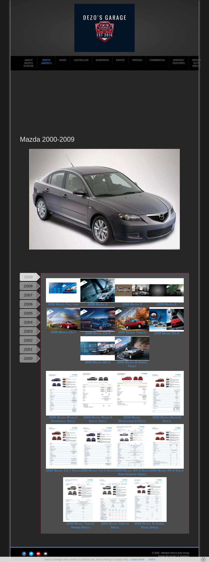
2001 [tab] (28, 349)
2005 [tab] (28, 313)
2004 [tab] (28, 322)
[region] (104, 205)
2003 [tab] (28, 331)
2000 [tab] (28, 358)
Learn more (137, 559)
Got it (152, 559)
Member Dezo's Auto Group (175, 553)
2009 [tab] (28, 277)
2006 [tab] (28, 304)
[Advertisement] (104, 106)
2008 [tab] (28, 286)
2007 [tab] (28, 295)
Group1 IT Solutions (179, 556)
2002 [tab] (28, 340)
